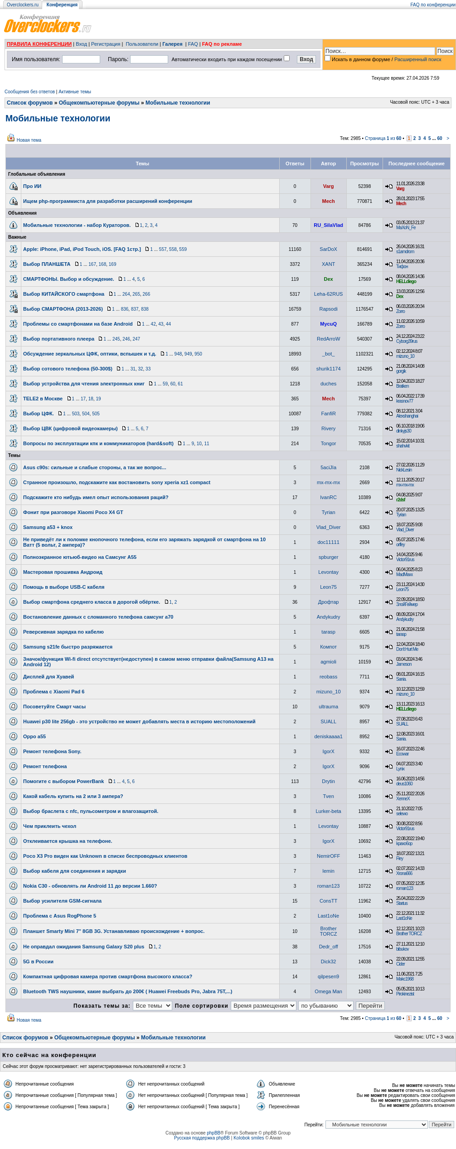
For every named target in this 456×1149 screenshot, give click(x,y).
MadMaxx (404, 574)
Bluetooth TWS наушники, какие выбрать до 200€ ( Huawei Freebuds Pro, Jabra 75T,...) (127, 991)
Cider (400, 964)
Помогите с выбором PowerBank (63, 781)
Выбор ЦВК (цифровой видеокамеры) (70, 428)
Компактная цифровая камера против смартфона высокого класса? (107, 976)
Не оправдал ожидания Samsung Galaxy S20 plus (83, 946)
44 (168, 324)
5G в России (38, 961)
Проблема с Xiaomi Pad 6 (54, 691)
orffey (400, 544)
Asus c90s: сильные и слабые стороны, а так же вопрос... (94, 467)
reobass (328, 676)
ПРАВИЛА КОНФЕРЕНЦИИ (39, 44)
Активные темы (74, 91)
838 (145, 309)
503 (76, 413)
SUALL (328, 721)
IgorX (328, 751)
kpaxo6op (404, 843)
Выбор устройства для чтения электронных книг (84, 383)
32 (140, 368)
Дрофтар (328, 602)
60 (439, 138)
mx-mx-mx (328, 482)
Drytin (328, 781)
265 (136, 294)
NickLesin (404, 469)
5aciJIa (328, 467)
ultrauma (328, 706)
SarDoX (328, 249)
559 (183, 249)
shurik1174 (328, 368)
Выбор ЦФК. (38, 413)
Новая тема (29, 140)
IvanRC (328, 497)
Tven (328, 796)
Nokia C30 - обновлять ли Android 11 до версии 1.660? (90, 886)
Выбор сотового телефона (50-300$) (67, 368)
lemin (328, 871)
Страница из (383, 138)
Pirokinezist (405, 993)
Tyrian (328, 512)
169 (112, 264)
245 (116, 339)
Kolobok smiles (248, 1137)
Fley (399, 858)
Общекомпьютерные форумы (99, 103)
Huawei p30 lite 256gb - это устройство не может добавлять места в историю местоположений (139, 721)
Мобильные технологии (178, 103)
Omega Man (328, 991)
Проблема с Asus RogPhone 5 (59, 915)
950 (198, 353)
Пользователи (142, 44)
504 (86, 413)
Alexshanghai (407, 415)
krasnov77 (404, 401)
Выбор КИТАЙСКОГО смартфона (63, 294)
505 (96, 413)
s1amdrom (405, 251)
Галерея (172, 44)
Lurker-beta (328, 811)
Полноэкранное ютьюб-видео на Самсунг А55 (79, 557)
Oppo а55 (34, 736)
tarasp (328, 632)
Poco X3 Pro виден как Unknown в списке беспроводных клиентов (105, 856)
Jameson (404, 664)
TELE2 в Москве (43, 398)
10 (199, 443)
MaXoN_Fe (406, 227)
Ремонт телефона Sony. (52, 751)
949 (188, 353)
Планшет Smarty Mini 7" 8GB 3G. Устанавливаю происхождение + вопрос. (113, 931)
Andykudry (328, 617)
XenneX (403, 798)
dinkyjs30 (403, 430)
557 (163, 249)
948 (178, 353)
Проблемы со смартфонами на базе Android (78, 324)
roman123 (328, 886)
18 (90, 398)
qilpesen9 (328, 976)
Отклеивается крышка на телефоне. (67, 841)
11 (206, 443)
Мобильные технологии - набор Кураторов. (77, 225)
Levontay (328, 572)
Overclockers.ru (23, 4)
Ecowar (402, 753)
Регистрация (105, 44)
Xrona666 (404, 873)
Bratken (402, 386)
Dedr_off (328, 946)
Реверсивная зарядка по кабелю (63, 632)
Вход (81, 44)
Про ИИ (32, 186)
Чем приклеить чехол (49, 826)
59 (165, 383)
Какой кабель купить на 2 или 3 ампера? (73, 796)
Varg (328, 186)
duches (328, 383)
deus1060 (404, 783)
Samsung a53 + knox (48, 527)
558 (173, 249)
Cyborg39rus (406, 341)
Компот (328, 646)
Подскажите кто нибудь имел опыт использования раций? (96, 497)
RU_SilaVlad (328, 225)
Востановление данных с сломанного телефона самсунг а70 (98, 617)
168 (103, 264)
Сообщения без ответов (30, 91)
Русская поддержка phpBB (202, 1137)
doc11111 (328, 542)
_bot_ (328, 353)
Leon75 (328, 587)
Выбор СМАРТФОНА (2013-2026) (63, 309)
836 (125, 309)
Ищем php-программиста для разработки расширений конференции (107, 201)
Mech (328, 201)
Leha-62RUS (328, 294)
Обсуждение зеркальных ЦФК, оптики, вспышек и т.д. (89, 353)
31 (133, 368)
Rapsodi (328, 309)
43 (160, 324)
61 (180, 383)
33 (148, 368)
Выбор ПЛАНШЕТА (47, 264)
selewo (401, 813)
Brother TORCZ (328, 931)
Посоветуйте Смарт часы (54, 706)
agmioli (328, 661)
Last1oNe (328, 915)
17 (83, 398)
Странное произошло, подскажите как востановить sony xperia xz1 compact (116, 482)
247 (136, 339)
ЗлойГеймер (406, 604)
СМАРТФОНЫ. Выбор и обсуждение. (68, 279)
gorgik (401, 371)
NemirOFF (328, 856)
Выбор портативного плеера (58, 338)
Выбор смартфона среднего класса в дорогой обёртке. (91, 602)
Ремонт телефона (45, 766)
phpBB (213, 1132)
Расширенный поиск (417, 59)
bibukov (402, 949)
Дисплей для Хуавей (48, 676)
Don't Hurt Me (407, 649)
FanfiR (328, 413)
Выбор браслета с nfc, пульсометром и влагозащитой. (90, 811)
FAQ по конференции (433, 4)
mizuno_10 (405, 356)
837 (135, 309)
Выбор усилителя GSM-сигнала (62, 901)
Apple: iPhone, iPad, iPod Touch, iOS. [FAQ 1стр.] (82, 249)
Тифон (402, 266)
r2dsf (400, 499)
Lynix (400, 768)
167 (92, 264)
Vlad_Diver (328, 527)
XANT (328, 264)
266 (146, 294)
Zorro (400, 311)
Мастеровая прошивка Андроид (62, 572)
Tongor (328, 443)
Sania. (401, 679)
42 (153, 324)
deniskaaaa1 (328, 736)
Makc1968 (404, 978)
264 (126, 294)
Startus (401, 903)
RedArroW (328, 338)
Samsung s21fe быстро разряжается (67, 646)
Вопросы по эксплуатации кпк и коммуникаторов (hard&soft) (98, 443)
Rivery (328, 428)
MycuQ (328, 324)
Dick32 (328, 961)
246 (126, 339)
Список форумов (30, 103)
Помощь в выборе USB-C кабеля (64, 587)
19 (98, 398)
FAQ (193, 44)
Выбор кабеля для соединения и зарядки (74, 871)
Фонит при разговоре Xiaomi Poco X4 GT (73, 512)
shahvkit (402, 445)
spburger (328, 557)
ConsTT (328, 901)
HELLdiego (406, 281)
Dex (328, 279)
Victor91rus (405, 559)
